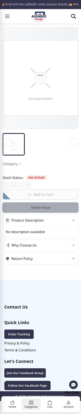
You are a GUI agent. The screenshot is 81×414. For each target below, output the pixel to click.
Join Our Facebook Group (25, 373)
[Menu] (7, 16)
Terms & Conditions (20, 350)
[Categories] (31, 404)
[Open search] (73, 16)
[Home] (12, 404)
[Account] (68, 404)
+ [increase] (27, 184)
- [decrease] (6, 184)
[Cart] (50, 404)
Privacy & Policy (17, 343)
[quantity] (17, 184)
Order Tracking (19, 334)
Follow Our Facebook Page (27, 385)
